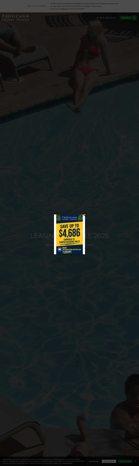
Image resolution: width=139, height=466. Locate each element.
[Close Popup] (85, 214)
